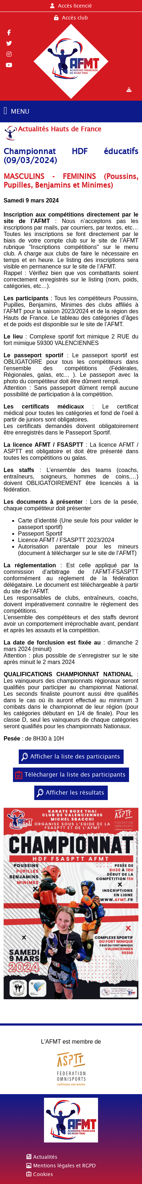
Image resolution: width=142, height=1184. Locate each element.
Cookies (43, 1174)
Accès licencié (71, 6)
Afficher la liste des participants (75, 756)
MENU (20, 111)
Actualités (45, 1157)
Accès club (71, 18)
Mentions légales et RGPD (64, 1165)
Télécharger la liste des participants (75, 774)
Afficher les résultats (75, 792)
